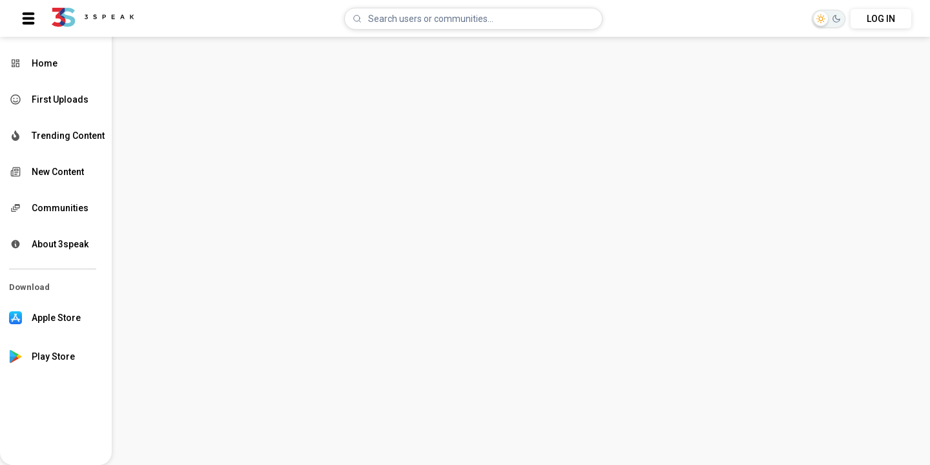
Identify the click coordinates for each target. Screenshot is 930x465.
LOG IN (881, 19)
